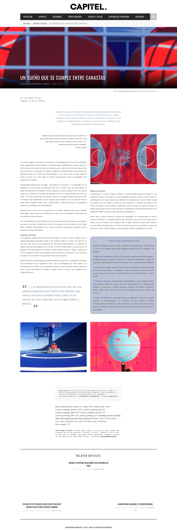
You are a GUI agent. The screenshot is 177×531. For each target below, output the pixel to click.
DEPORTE (37, 84)
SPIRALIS (42, 16)
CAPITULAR (27, 16)
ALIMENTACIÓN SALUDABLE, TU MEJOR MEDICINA (135, 504)
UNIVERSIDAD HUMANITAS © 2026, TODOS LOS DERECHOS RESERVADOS (88, 527)
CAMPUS (26, 511)
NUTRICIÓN (141, 508)
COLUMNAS (57, 16)
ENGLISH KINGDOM (36, 511)
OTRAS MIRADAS (75, 16)
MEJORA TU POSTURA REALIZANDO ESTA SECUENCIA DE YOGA (88, 464)
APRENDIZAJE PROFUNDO (119, 16)
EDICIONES (140, 16)
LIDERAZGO (132, 508)
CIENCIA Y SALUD (95, 16)
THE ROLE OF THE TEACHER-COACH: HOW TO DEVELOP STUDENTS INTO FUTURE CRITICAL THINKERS (41, 506)
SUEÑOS (46, 84)
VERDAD (89, 469)
